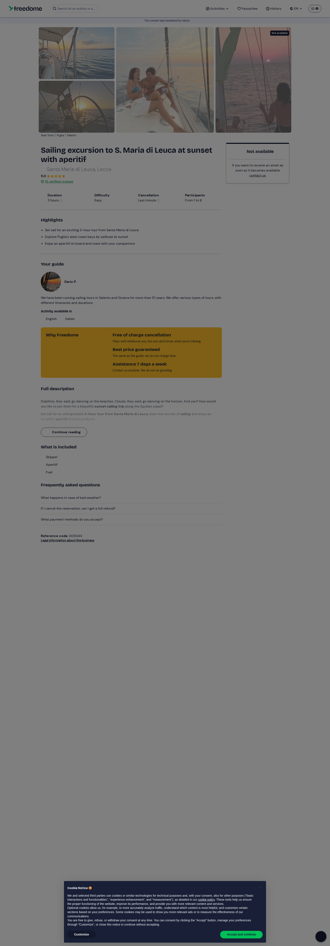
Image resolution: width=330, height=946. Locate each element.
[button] (260, 887)
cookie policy (206, 899)
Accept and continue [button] (241, 934)
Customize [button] (81, 934)
